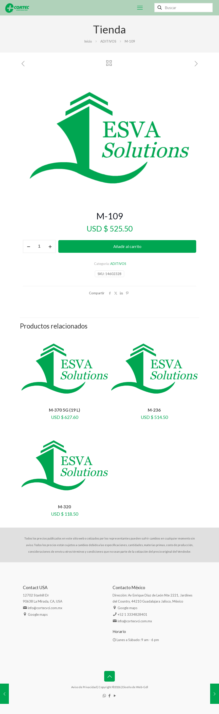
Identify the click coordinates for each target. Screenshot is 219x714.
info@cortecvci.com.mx (45, 608)
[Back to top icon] (109, 676)
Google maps (38, 614)
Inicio (88, 41)
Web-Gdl (142, 687)
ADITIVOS (108, 41)
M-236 (154, 410)
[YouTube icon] (115, 695)
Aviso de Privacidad (84, 687)
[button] (187, 84)
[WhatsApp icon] (104, 695)
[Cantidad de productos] (39, 246)
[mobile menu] (140, 7)
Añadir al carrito (127, 246)
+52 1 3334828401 (132, 614)
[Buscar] (183, 7)
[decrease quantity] (28, 246)
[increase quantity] (50, 246)
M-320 (64, 506)
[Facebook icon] (110, 695)
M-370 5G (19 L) (64, 410)
